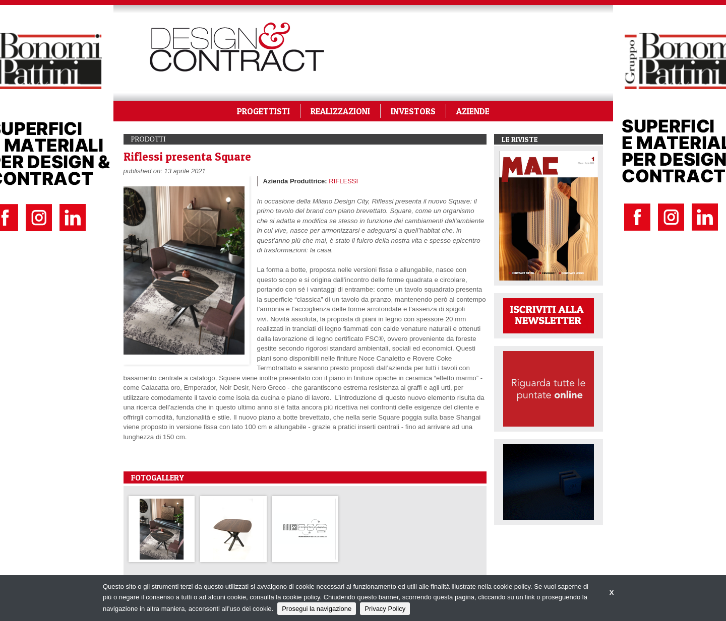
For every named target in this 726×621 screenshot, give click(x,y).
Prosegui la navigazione (316, 608)
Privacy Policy (385, 608)
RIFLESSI (343, 181)
